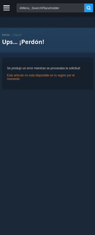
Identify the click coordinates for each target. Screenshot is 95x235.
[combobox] (50, 8)
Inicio (5, 35)
